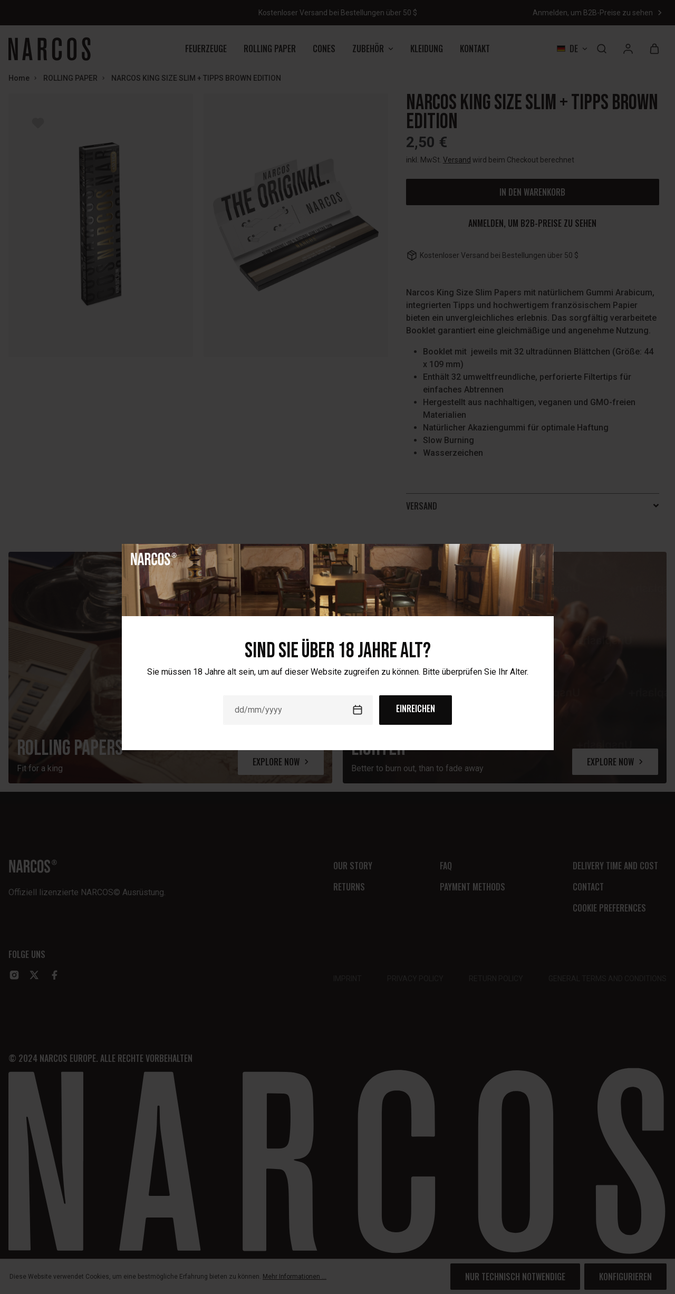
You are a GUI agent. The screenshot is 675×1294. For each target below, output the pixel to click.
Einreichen (415, 708)
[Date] (298, 710)
